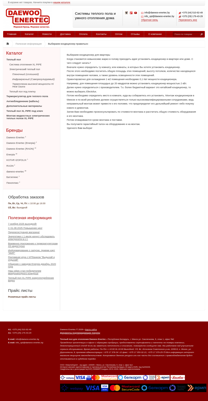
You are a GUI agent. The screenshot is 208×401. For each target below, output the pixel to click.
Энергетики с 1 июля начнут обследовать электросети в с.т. (31, 237)
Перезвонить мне (188, 20)
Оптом (118, 34)
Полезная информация (30, 217)
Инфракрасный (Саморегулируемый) (33, 79)
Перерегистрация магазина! (24, 232)
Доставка (65, 34)
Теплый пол (14, 59)
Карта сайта (91, 329)
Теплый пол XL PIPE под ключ (25, 111)
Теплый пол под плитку (22, 91)
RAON (11, 165)
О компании (155, 34)
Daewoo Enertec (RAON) (21, 148)
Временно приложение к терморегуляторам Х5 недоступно (33, 244)
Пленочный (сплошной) (25, 74)
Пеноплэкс (13, 182)
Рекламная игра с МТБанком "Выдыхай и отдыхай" (31, 258)
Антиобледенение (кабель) (23, 101)
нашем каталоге (61, 2)
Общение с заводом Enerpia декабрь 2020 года (32, 265)
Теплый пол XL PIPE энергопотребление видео (31, 279)
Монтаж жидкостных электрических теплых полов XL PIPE (28, 117)
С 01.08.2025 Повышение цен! (25, 228)
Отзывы (135, 34)
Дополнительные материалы (24, 106)
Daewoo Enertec (16, 137)
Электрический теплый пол (24, 69)
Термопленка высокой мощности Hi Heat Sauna (33, 85)
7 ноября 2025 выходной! (22, 224)
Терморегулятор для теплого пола (27, 96)
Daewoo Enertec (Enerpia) (22, 142)
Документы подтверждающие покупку (80, 333)
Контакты (101, 34)
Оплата (83, 34)
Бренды (14, 130)
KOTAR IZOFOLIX (17, 160)
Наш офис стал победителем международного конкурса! (24, 272)
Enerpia (12, 154)
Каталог (29, 34)
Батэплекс (13, 177)
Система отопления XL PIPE (25, 64)
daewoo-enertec (16, 171)
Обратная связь (149, 20)
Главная (11, 34)
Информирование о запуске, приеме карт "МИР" (31, 251)
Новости (47, 34)
